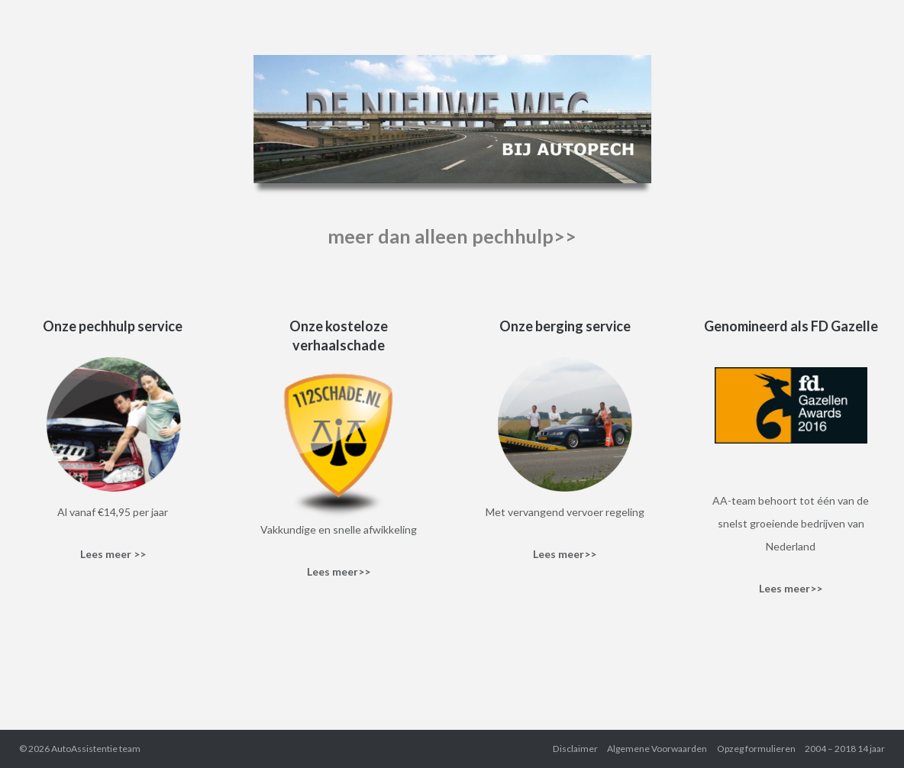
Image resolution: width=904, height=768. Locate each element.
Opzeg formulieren (756, 748)
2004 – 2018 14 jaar (845, 748)
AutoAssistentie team (95, 748)
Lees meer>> (338, 571)
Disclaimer (575, 748)
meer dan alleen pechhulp (441, 235)
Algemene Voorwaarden (657, 748)
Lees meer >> (113, 553)
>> (565, 235)
